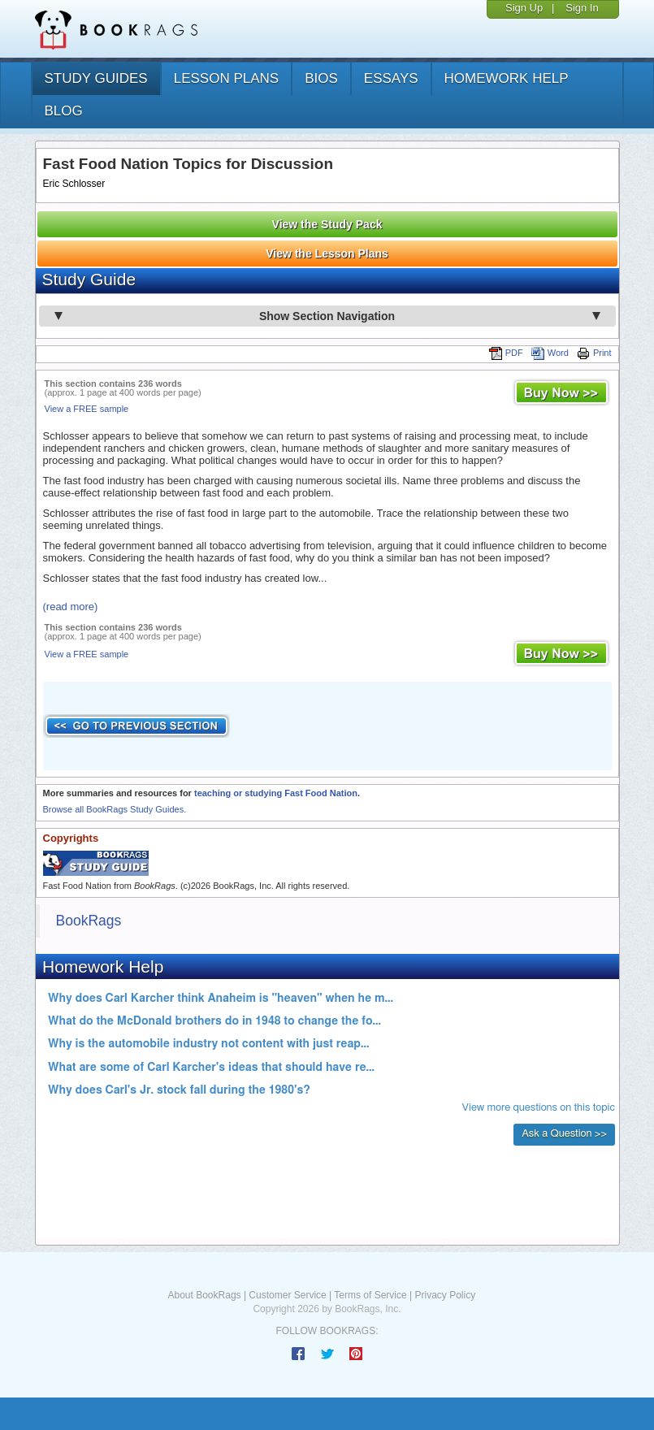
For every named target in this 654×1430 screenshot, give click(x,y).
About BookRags (204, 1295)
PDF (506, 353)
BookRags (89, 920)
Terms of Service (370, 1295)
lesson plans (226, 78)
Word (550, 353)
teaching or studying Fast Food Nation (275, 793)
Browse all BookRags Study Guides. (115, 809)
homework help (506, 78)
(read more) (70, 606)
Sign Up (524, 8)
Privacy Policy (444, 1295)
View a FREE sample (87, 409)
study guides (96, 78)
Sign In (581, 8)
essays (391, 78)
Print (594, 353)
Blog (64, 111)
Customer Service (287, 1295)
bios (321, 78)
